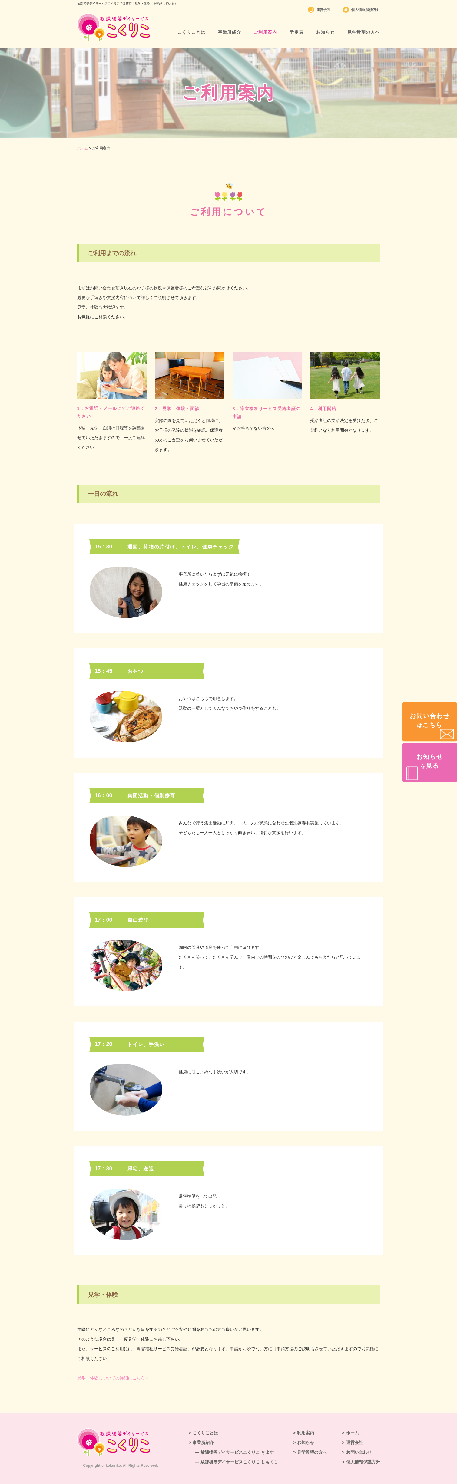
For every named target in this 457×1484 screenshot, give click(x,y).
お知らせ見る (429, 761)
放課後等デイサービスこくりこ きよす (237, 1452)
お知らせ (325, 32)
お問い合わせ (359, 1452)
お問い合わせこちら (430, 720)
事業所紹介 (229, 32)
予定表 (296, 32)
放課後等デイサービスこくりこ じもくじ (239, 1461)
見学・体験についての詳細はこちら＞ (113, 1377)
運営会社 (323, 10)
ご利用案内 (265, 32)
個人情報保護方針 (365, 10)
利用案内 (305, 1432)
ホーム (82, 148)
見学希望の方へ (363, 32)
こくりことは (191, 32)
